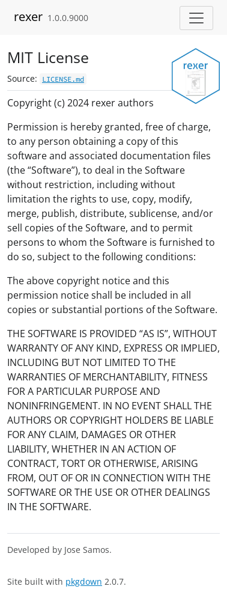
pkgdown (83, 581)
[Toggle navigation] (196, 18)
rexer (28, 16)
